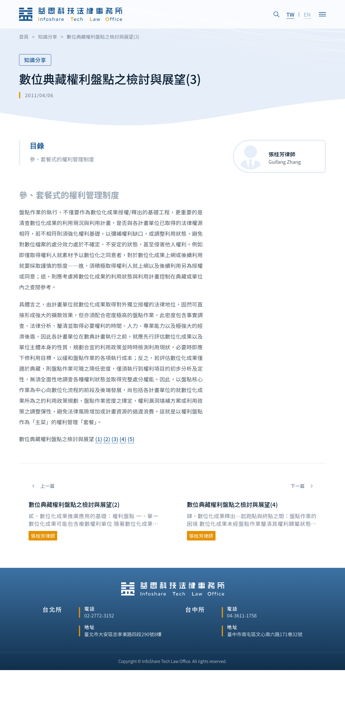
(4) (122, 439)
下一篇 (298, 485)
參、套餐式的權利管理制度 (62, 159)
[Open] (322, 14)
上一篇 (47, 485)
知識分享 (35, 60)
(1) (98, 439)
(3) (114, 439)
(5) (131, 439)
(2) (106, 439)
